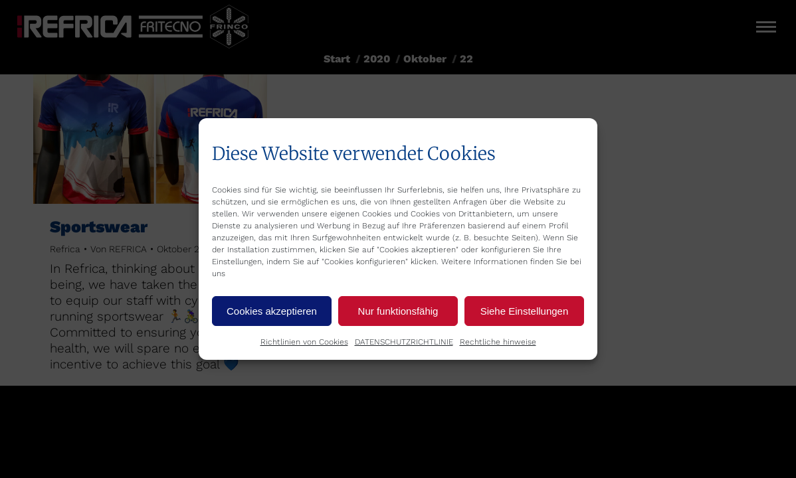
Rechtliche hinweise (498, 342)
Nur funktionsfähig (398, 311)
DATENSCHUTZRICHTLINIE (404, 342)
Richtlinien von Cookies (304, 342)
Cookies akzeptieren (272, 311)
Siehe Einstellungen (524, 311)
